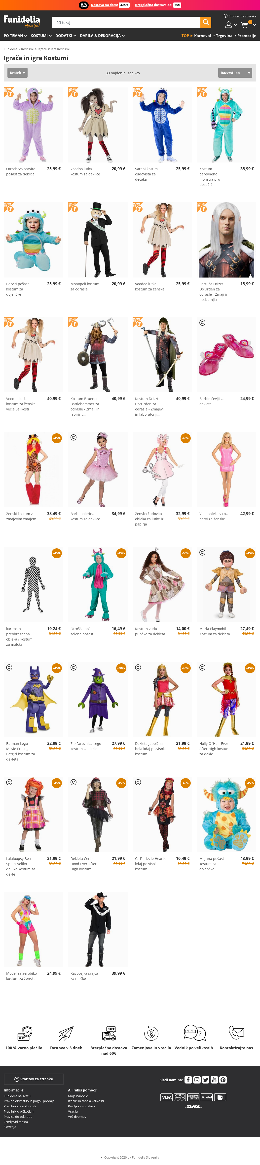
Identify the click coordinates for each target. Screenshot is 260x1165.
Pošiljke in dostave (81, 1106)
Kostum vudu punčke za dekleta (150, 631)
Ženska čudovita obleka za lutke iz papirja (149, 518)
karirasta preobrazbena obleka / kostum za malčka (19, 636)
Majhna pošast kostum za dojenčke (211, 863)
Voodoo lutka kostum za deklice (85, 171)
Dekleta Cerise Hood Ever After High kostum (84, 863)
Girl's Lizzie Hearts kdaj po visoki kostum (150, 863)
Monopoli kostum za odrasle (85, 286)
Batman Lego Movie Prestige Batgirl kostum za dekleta (20, 751)
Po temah (13, 35)
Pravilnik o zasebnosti (20, 1106)
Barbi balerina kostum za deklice (85, 516)
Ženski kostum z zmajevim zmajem (21, 516)
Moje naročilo (78, 1096)
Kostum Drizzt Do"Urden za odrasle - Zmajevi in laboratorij (149, 406)
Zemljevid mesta (16, 1122)
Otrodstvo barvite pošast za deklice (20, 171)
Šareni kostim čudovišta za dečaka (146, 174)
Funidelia (10, 49)
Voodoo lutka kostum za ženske (149, 286)
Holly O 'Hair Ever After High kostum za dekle (214, 748)
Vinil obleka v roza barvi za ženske (214, 516)
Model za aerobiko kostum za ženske (21, 976)
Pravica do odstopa (18, 1116)
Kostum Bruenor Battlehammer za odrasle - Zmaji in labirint (85, 406)
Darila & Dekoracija (100, 35)
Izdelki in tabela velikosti (86, 1101)
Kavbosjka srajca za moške (84, 976)
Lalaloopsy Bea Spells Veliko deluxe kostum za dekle (20, 866)
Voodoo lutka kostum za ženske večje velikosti (21, 403)
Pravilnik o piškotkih (19, 1111)
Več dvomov (77, 1116)
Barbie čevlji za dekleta (211, 401)
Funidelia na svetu (17, 1096)
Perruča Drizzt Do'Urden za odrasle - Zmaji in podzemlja (213, 291)
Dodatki (63, 35)
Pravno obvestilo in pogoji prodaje (29, 1101)
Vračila (73, 1111)
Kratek (15, 72)
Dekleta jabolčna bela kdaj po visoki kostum (150, 748)
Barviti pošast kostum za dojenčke (17, 289)
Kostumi (39, 35)
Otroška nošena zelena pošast (84, 631)
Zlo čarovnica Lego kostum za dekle (86, 746)
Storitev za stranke (33, 1079)
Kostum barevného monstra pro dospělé (209, 176)
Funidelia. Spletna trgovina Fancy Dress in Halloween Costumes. (22, 22)
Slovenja (10, 1127)
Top (185, 35)
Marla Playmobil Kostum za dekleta (214, 631)
